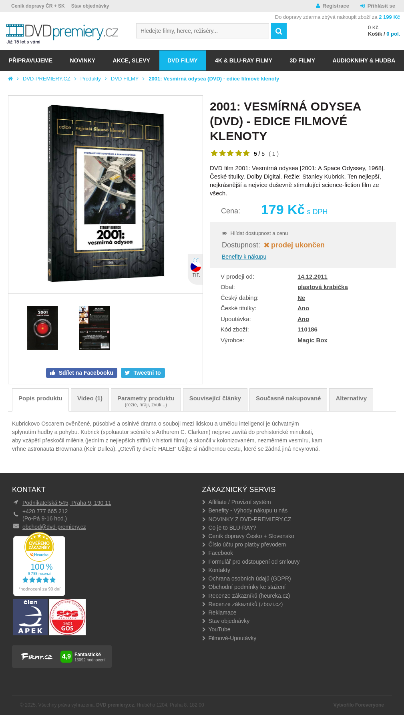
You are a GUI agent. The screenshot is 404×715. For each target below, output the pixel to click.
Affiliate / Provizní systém (240, 502)
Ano (303, 308)
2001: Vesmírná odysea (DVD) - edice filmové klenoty (214, 79)
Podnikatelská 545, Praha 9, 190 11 (66, 503)
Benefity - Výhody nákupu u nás (248, 510)
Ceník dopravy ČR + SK (38, 6)
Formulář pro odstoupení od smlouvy (254, 561)
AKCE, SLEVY (131, 60)
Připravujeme (30, 60)
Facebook (221, 553)
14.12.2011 (312, 276)
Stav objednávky (90, 6)
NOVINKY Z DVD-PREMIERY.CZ (250, 519)
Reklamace (223, 612)
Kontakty (219, 570)
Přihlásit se (381, 6)
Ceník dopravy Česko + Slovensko (251, 536)
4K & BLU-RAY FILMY (243, 60)
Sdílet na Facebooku (85, 373)
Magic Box (312, 340)
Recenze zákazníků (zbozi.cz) (246, 604)
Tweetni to (146, 373)
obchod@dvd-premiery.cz (54, 527)
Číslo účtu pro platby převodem (247, 544)
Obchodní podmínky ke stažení (247, 587)
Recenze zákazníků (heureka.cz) (249, 595)
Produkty (90, 79)
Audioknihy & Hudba (363, 60)
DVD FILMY (182, 60)
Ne (301, 297)
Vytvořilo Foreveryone (359, 705)
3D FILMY (302, 60)
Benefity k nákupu (244, 256)
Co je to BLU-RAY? (233, 527)
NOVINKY (82, 60)
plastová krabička (322, 286)
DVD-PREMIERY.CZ (46, 79)
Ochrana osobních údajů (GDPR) (250, 578)
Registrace (336, 6)
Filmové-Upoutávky (233, 638)
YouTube (220, 629)
